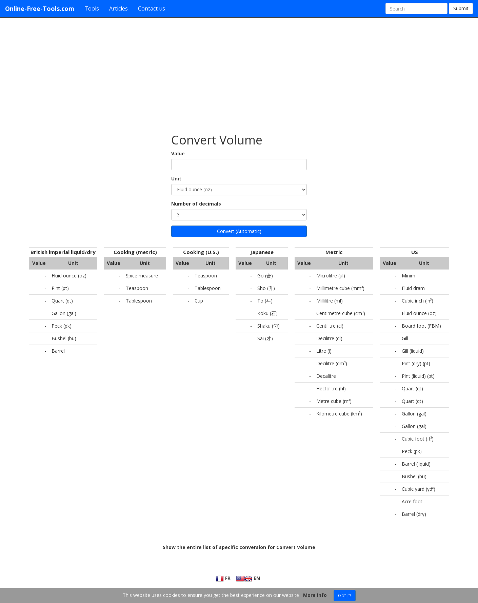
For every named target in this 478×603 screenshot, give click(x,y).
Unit (176, 178)
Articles (118, 8)
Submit (461, 8)
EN (248, 578)
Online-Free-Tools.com (39, 8)
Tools (91, 8)
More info (315, 595)
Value (178, 153)
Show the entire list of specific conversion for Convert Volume (239, 547)
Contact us (151, 8)
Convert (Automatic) (239, 231)
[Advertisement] (239, 72)
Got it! (344, 595)
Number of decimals (196, 203)
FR (223, 578)
